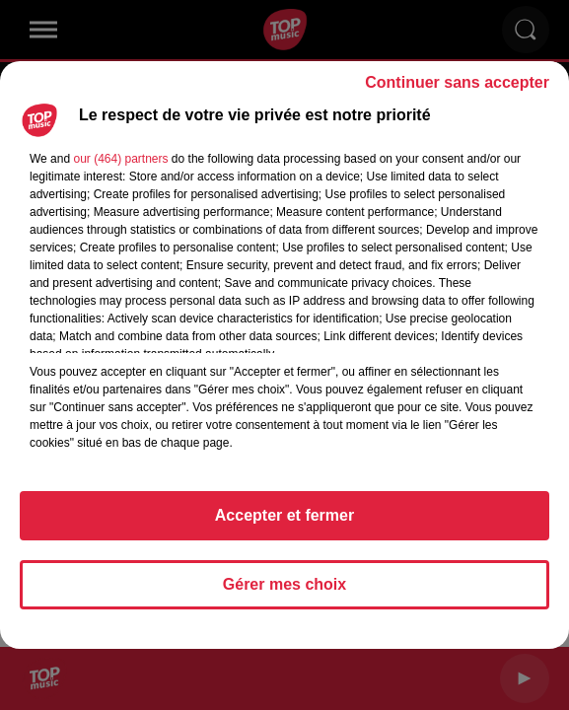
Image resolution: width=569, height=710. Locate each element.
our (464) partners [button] (120, 159)
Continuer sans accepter (457, 82)
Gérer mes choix (284, 584)
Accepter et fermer (284, 515)
